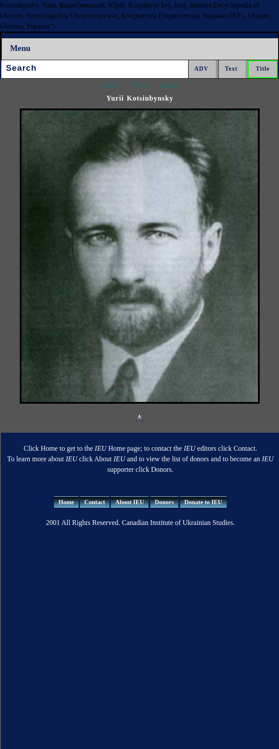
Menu (20, 48)
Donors (164, 502)
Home (66, 502)
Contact (94, 502)
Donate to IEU (203, 502)
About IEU (129, 502)
